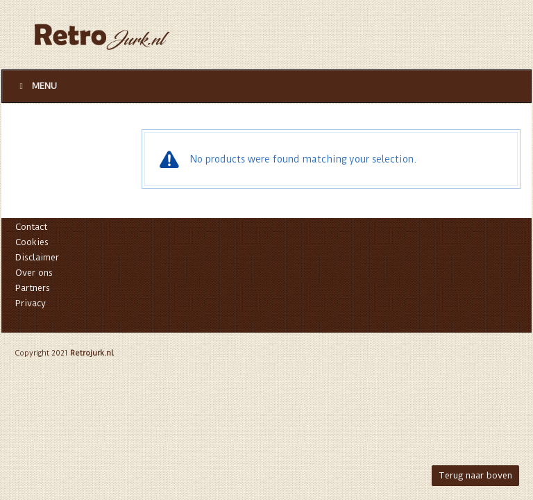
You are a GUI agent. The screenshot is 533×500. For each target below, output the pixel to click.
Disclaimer (37, 257)
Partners (32, 288)
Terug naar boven (475, 475)
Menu (36, 86)
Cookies (32, 242)
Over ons (34, 272)
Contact (31, 227)
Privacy (30, 303)
